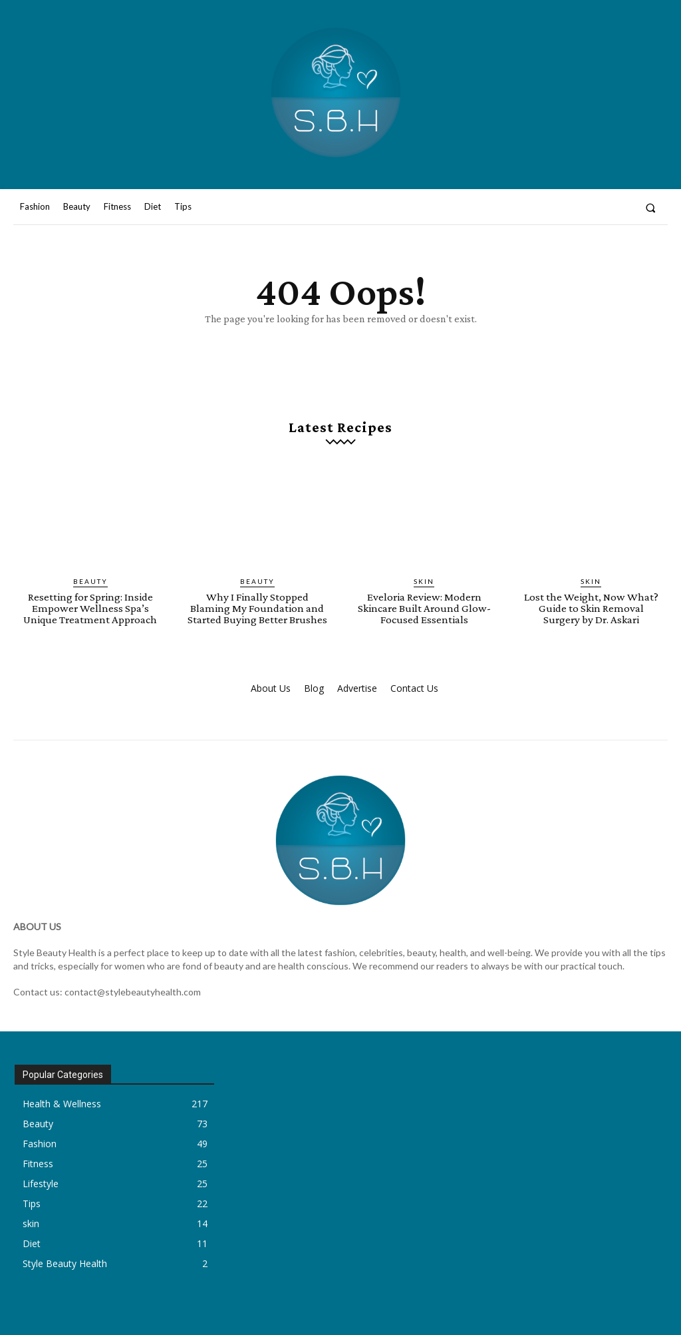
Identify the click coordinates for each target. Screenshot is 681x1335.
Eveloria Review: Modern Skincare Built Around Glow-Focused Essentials (424, 608)
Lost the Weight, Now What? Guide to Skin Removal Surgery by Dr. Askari (591, 608)
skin (424, 581)
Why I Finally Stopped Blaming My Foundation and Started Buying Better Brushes (257, 608)
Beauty (90, 581)
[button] (651, 207)
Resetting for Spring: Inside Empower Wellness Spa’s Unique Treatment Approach (90, 608)
